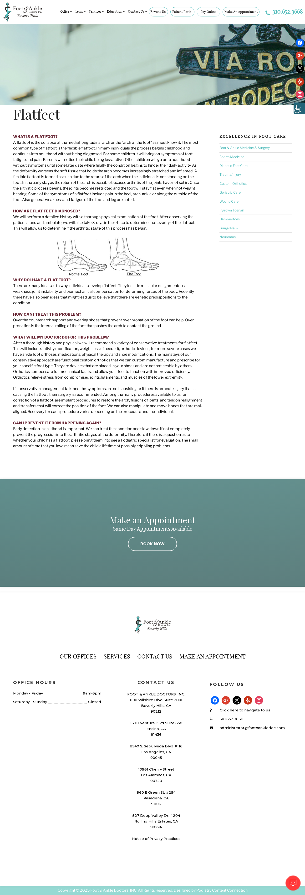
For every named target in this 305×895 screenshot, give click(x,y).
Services (97, 11)
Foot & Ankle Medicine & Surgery (244, 148)
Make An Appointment (241, 12)
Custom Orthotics (233, 183)
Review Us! (158, 12)
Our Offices (78, 656)
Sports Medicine (231, 157)
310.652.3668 (284, 11)
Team (80, 11)
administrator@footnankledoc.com (252, 727)
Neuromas (227, 237)
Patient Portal (182, 12)
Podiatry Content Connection (222, 890)
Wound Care (229, 201)
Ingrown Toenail (231, 210)
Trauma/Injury (230, 174)
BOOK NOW (152, 544)
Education (116, 11)
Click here (229, 710)
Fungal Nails (228, 228)
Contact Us (138, 11)
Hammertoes (229, 219)
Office (66, 11)
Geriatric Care (230, 192)
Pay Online (208, 12)
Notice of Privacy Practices (156, 838)
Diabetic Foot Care (233, 166)
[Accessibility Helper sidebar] (299, 108)
